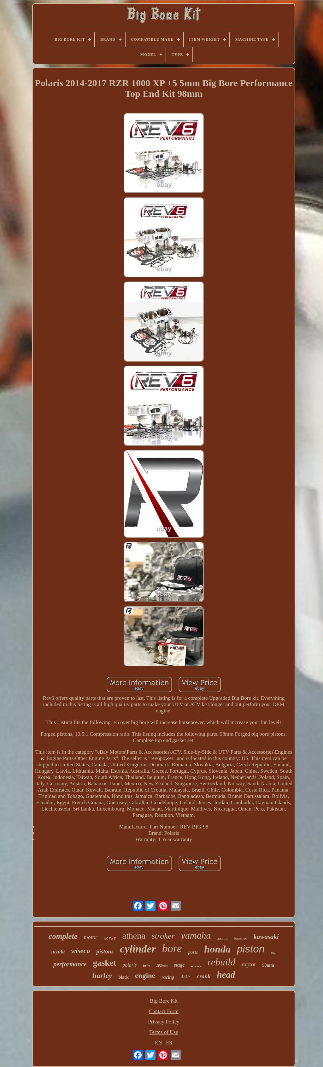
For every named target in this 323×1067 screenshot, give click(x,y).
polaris (129, 965)
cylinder (138, 949)
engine (145, 976)
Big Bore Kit (164, 1001)
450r (185, 977)
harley (102, 975)
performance (70, 964)
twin (146, 965)
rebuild (221, 962)
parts (193, 952)
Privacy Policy (163, 1022)
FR (169, 1043)
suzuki (57, 952)
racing (168, 977)
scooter (196, 966)
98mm (268, 965)
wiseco (80, 951)
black (123, 977)
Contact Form (164, 1011)
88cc (274, 953)
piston (251, 949)
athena (133, 935)
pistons (105, 951)
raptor (249, 964)
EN (158, 1043)
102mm (162, 965)
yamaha (196, 935)
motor (90, 937)
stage (179, 965)
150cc (222, 939)
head (226, 975)
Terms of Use (163, 1032)
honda (217, 949)
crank (203, 976)
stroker (163, 935)
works (110, 938)
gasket (104, 963)
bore (172, 948)
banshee (240, 938)
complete (63, 936)
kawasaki (266, 936)
